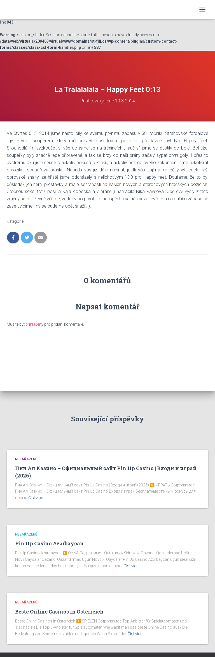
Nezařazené (26, 459)
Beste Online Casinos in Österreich (59, 611)
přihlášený (34, 324)
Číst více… (36, 497)
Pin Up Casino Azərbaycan (49, 543)
